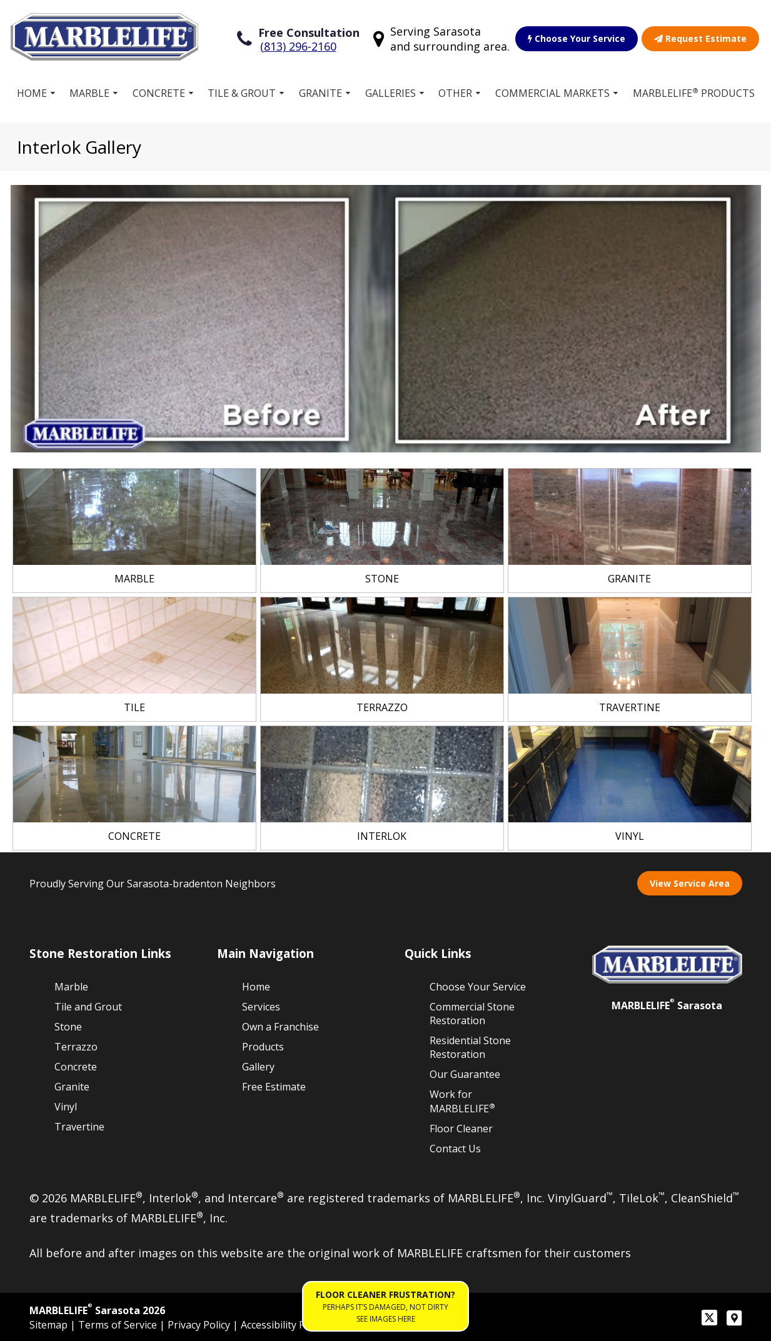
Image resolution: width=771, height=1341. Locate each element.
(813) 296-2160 (298, 46)
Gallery (258, 1067)
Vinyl (65, 1107)
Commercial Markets (552, 93)
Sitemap (49, 1325)
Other (455, 93)
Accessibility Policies (287, 1325)
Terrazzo (76, 1047)
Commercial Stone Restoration (472, 1013)
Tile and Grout (88, 1007)
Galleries (390, 93)
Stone (68, 1027)
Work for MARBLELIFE (462, 1101)
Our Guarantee (465, 1074)
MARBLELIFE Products (694, 93)
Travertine (79, 1127)
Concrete (159, 93)
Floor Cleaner (461, 1128)
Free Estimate (274, 1087)
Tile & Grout (242, 93)
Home (32, 93)
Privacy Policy (200, 1325)
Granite (320, 93)
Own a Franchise (280, 1027)
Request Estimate (700, 38)
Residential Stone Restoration (470, 1047)
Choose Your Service (576, 38)
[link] (134, 530)
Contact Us (455, 1148)
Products (263, 1047)
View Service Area (690, 883)
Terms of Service (118, 1325)
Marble (89, 93)
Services (261, 1007)
